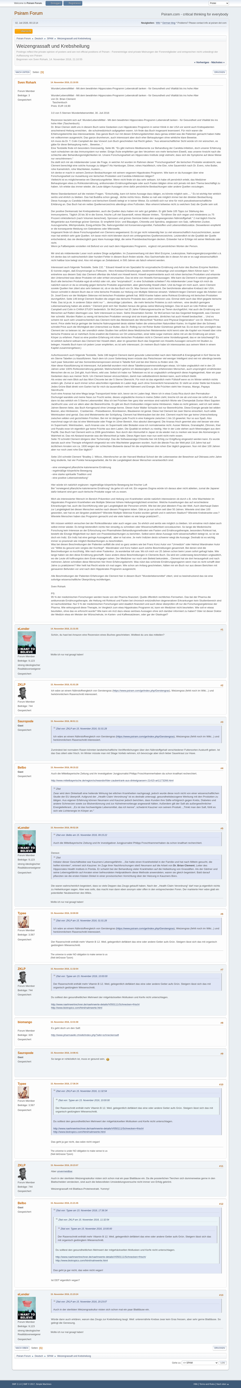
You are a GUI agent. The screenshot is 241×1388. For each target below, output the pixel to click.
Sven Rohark (27, 82)
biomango (25, 1022)
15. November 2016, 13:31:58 (64, 1022)
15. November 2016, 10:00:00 (64, 913)
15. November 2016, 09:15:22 (64, 767)
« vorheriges (201, 62)
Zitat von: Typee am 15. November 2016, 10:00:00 (81, 976)
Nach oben (22, 1348)
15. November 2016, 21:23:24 (64, 1294)
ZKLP (22, 684)
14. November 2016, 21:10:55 (64, 82)
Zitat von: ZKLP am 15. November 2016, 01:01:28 (81, 728)
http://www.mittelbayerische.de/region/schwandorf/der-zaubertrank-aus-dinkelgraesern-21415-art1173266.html (112, 780)
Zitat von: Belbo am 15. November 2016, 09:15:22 (81, 835)
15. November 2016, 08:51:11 (64, 721)
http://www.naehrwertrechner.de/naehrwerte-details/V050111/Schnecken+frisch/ (95, 1004)
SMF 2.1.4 (16, 1384)
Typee (22, 913)
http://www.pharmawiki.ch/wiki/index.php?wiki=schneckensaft (85, 1035)
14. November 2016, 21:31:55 (64, 629)
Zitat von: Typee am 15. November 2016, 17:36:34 (81, 1210)
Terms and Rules (207, 1384)
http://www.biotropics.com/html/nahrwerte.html (76, 1007)
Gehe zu (176, 1362)
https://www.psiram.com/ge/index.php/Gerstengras (141, 690)
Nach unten (22, 72)
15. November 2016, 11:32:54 (64, 969)
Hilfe (196, 1384)
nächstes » (218, 62)
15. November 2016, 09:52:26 (64, 827)
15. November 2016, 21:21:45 (64, 1203)
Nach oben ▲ (223, 1384)
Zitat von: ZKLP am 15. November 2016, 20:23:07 (81, 1301)
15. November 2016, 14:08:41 (64, 1053)
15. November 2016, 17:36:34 (64, 1084)
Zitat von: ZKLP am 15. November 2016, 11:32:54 (81, 1091)
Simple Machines (43, 1384)
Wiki (158, 23)
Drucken (219, 72)
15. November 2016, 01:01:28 (64, 684)
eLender (23, 628)
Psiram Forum (28, 13)
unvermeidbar (64, 1171)
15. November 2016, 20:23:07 (64, 1165)
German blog (168, 23)
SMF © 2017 (29, 1384)
